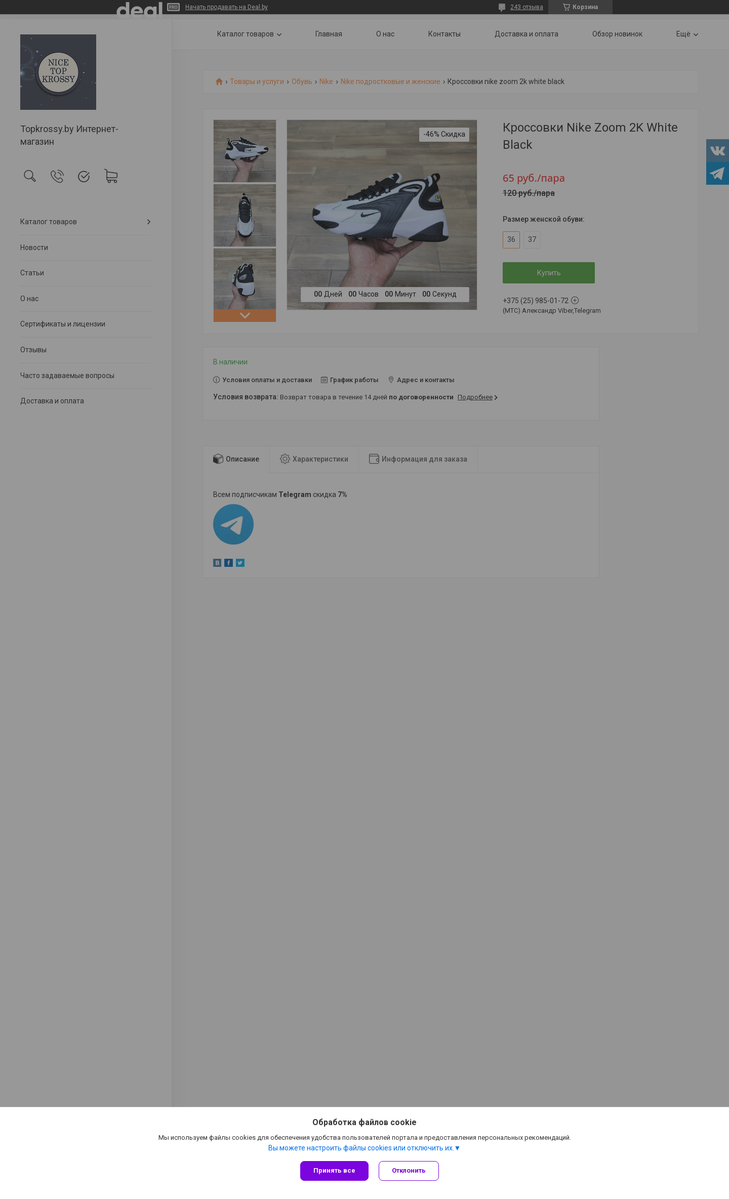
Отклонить (409, 1170)
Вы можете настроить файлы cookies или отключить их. (361, 1148)
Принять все (334, 1170)
